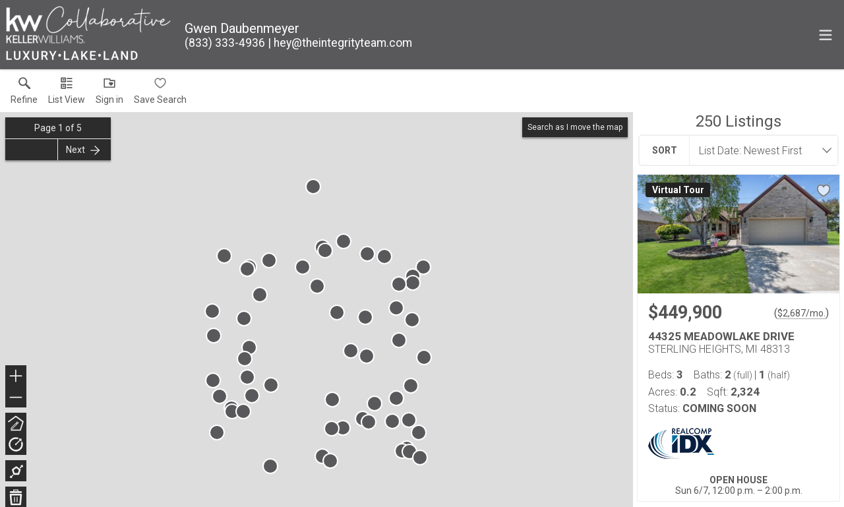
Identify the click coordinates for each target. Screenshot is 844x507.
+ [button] (16, 377)
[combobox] (760, 150)
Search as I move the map (575, 127)
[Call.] (225, 42)
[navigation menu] (825, 34)
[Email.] (340, 42)
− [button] (15, 397)
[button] (66, 93)
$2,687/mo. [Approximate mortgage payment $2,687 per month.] (801, 313)
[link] (24, 93)
